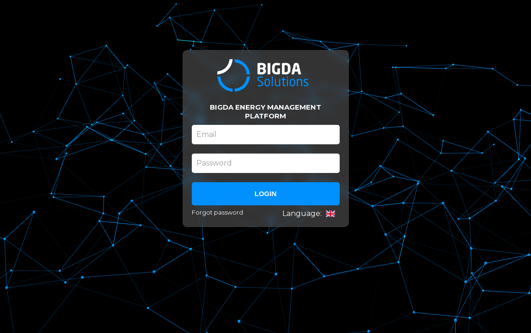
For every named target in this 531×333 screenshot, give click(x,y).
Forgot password (217, 212)
